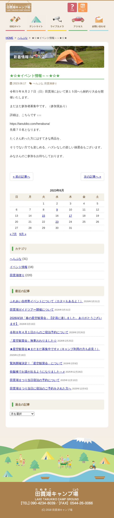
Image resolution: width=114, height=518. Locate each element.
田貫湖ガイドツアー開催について (32, 309)
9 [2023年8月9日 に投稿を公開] (57, 209)
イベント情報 (18, 267)
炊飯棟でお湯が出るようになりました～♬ (37, 371)
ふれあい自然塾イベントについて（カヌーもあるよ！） (46, 301)
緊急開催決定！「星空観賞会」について (36, 363)
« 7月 (13, 234)
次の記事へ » (92, 176)
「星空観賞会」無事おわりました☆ (33, 340)
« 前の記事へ (21, 176)
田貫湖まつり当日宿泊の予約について (35, 380)
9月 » (22, 234)
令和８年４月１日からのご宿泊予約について (39, 332)
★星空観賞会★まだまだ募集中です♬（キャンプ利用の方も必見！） (55, 349)
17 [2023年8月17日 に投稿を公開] (70, 215)
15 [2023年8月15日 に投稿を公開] (43, 215)
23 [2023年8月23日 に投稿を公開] (56, 221)
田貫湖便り (17, 275)
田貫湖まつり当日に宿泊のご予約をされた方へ (40, 388)
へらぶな (16, 258)
